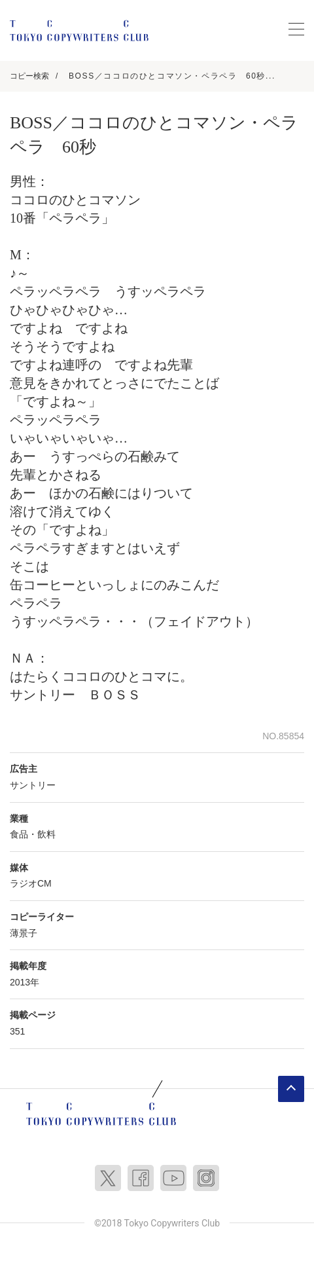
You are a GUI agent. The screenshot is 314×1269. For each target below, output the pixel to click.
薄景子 (23, 933)
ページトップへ (291, 1089)
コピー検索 (29, 76)
